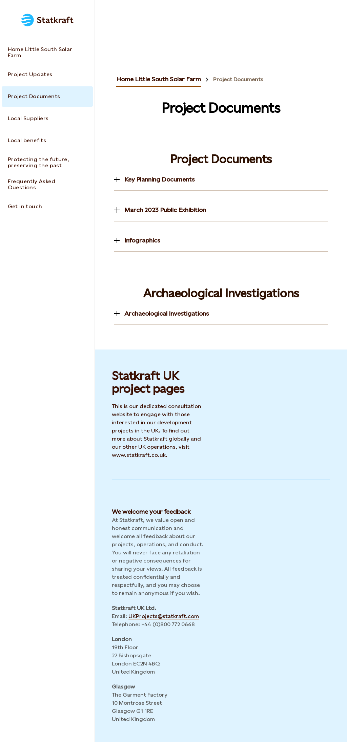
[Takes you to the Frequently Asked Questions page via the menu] (47, 184)
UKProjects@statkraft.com (163, 616)
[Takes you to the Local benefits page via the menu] (47, 140)
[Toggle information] (154, 179)
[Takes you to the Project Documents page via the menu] (47, 96)
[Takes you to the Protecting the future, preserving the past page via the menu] (47, 162)
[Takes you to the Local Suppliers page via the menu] (47, 118)
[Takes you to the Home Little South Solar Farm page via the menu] (47, 52)
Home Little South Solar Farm (158, 79)
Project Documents (238, 80)
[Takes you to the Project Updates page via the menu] (47, 74)
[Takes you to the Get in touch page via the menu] (47, 206)
